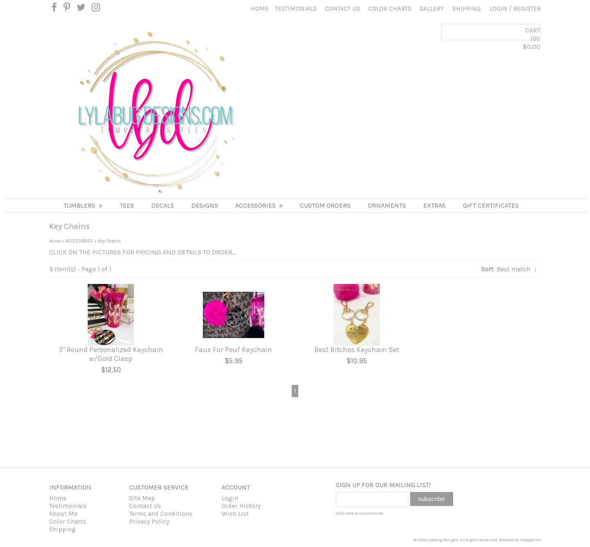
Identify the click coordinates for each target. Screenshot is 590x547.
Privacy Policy (149, 521)
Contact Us (342, 8)
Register (527, 8)
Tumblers (83, 205)
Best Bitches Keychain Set (356, 350)
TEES (127, 205)
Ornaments (387, 205)
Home (260, 8)
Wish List (235, 513)
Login (498, 8)
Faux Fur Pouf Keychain (233, 350)
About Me (63, 513)
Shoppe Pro (530, 540)
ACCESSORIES (259, 205)
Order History (241, 506)
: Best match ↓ (509, 269)
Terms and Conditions (161, 513)
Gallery (432, 8)
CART (502, 46)
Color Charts (389, 8)
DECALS (162, 205)
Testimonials (296, 8)
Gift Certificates (491, 205)
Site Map (142, 498)
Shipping (466, 8)
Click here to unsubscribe (360, 513)
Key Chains (109, 241)
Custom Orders (325, 205)
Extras (434, 205)
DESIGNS (204, 205)
